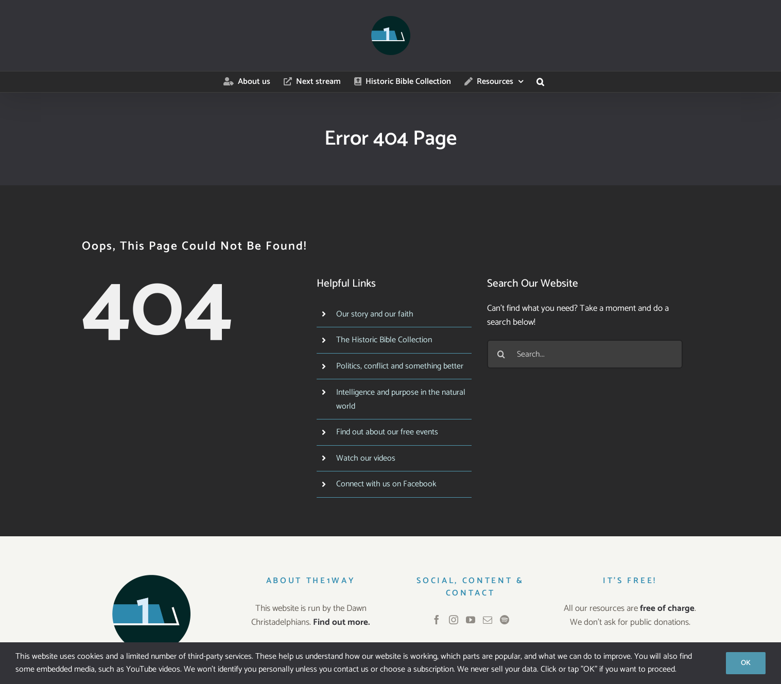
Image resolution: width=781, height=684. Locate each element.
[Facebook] (436, 619)
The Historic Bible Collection (384, 340)
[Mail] (487, 619)
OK (746, 663)
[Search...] (585, 354)
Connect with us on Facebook (386, 484)
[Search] (501, 354)
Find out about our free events (387, 432)
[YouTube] (470, 619)
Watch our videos (365, 458)
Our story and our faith (374, 314)
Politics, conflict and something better (399, 366)
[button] (540, 82)
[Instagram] (453, 619)
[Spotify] (504, 619)
